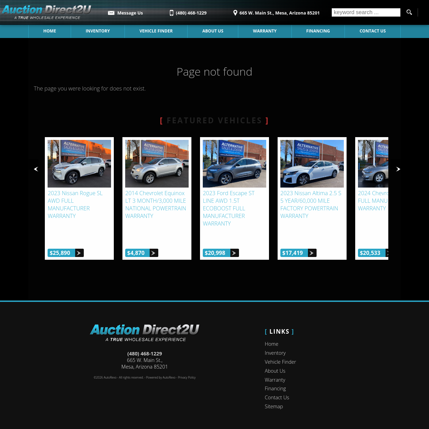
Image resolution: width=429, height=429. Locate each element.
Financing (318, 31)
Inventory (98, 31)
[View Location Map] (275, 10)
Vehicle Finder (156, 31)
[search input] (366, 12)
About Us (212, 31)
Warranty (265, 31)
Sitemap (274, 402)
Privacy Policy (187, 373)
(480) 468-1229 (144, 349)
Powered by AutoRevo (161, 373)
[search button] (409, 12)
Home (49, 31)
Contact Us (373, 31)
